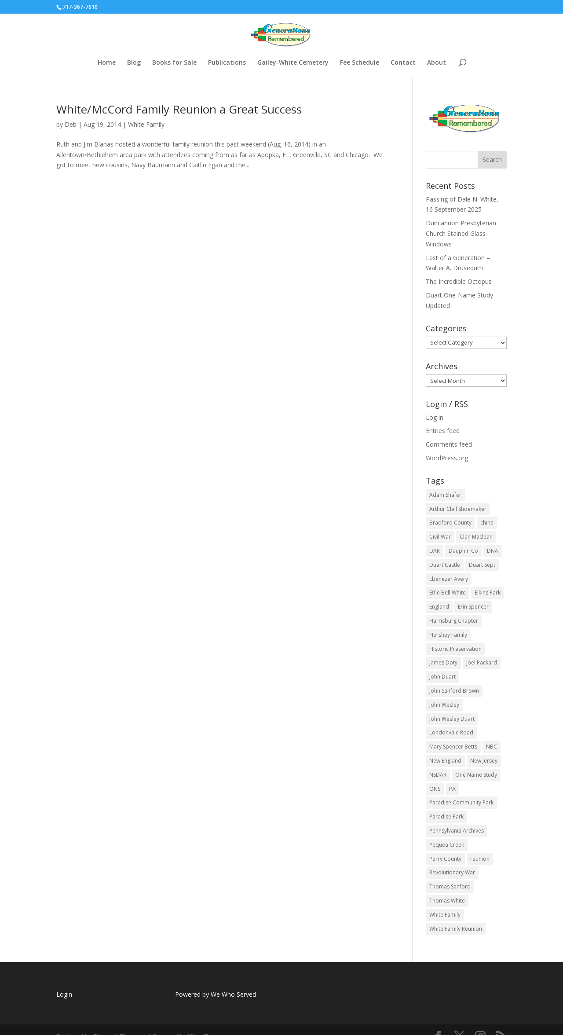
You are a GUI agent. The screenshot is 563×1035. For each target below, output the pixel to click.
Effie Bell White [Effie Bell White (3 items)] (447, 592)
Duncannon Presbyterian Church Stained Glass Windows (461, 233)
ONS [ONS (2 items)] (434, 789)
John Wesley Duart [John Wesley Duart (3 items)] (452, 719)
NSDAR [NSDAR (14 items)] (437, 774)
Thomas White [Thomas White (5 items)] (447, 900)
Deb (71, 124)
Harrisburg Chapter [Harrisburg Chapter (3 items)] (453, 620)
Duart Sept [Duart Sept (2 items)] (482, 565)
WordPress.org (447, 458)
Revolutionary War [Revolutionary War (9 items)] (452, 872)
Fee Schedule (359, 62)
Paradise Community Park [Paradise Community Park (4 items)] (461, 802)
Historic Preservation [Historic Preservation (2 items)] (455, 649)
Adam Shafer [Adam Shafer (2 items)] (445, 495)
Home (107, 62)
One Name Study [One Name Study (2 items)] (476, 774)
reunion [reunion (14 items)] (480, 858)
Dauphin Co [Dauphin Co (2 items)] (463, 550)
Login (64, 994)
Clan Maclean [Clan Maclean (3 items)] (476, 536)
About (436, 62)
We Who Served (233, 994)
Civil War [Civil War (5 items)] (440, 536)
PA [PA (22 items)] (452, 789)
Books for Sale (174, 62)
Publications (227, 62)
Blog (134, 62)
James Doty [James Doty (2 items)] (443, 662)
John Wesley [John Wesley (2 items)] (444, 704)
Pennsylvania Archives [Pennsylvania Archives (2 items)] (456, 830)
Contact (403, 62)
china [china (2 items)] (487, 522)
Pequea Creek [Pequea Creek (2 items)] (446, 844)
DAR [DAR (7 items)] (434, 550)
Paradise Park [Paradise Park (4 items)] (446, 816)
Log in (434, 417)
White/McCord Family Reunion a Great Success (179, 109)
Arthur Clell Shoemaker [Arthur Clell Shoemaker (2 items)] (457, 509)
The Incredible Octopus (459, 281)
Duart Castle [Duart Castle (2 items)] (444, 565)
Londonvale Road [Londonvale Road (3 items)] (451, 732)
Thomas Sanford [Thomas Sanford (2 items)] (450, 886)
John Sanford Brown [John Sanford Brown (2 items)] (454, 690)
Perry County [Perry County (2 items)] (445, 858)
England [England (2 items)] (439, 606)
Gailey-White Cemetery (293, 62)
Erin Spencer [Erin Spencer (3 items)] (473, 606)
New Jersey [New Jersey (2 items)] (483, 760)
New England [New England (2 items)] (445, 760)
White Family (146, 124)
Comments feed (449, 444)
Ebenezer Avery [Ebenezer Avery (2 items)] (448, 579)
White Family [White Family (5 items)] (445, 914)
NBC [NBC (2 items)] (491, 746)
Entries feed (443, 430)
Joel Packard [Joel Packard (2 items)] (481, 662)
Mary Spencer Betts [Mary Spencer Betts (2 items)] (453, 746)
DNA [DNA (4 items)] (492, 550)
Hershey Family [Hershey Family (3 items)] (448, 635)
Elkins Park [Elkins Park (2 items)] (488, 592)
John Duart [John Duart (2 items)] (442, 676)
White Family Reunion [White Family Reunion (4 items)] (455, 928)
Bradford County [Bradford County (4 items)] (450, 522)
